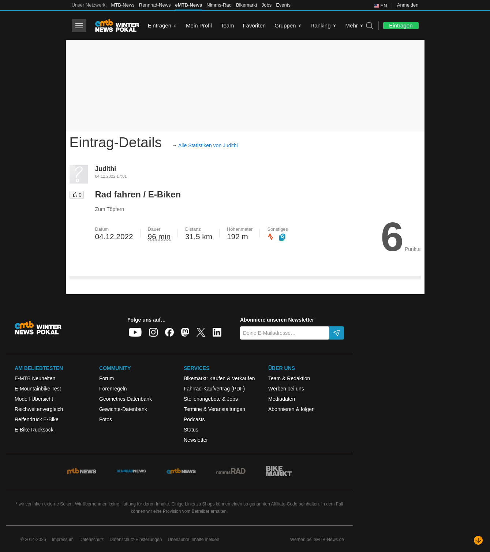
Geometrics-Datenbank (125, 399)
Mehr (351, 25)
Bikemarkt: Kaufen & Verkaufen (219, 378)
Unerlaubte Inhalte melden (193, 539)
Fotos (105, 419)
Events (283, 5)
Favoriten (254, 25)
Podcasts (194, 419)
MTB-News (123, 5)
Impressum (63, 539)
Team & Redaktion (289, 378)
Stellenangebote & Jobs (211, 399)
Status (191, 430)
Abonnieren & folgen (291, 409)
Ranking (321, 25)
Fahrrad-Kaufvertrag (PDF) (214, 389)
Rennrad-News (155, 5)
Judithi (105, 169)
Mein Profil (199, 25)
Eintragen (159, 25)
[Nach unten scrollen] (478, 540)
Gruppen (285, 25)
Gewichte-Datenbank (123, 409)
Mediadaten (281, 399)
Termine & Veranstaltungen (214, 409)
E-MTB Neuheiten (35, 378)
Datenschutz (91, 539)
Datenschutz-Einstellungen (136, 539)
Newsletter (196, 440)
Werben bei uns (286, 389)
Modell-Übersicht (34, 399)
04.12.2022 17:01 (111, 176)
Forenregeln (113, 389)
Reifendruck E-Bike (37, 419)
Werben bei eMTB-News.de (317, 539)
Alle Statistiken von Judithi (208, 145)
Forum (106, 378)
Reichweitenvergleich (39, 409)
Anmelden (408, 5)
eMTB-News (188, 5)
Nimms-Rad (219, 5)
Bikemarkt (246, 5)
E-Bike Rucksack (34, 430)
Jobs (267, 5)
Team (227, 25)
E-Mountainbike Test (38, 389)
